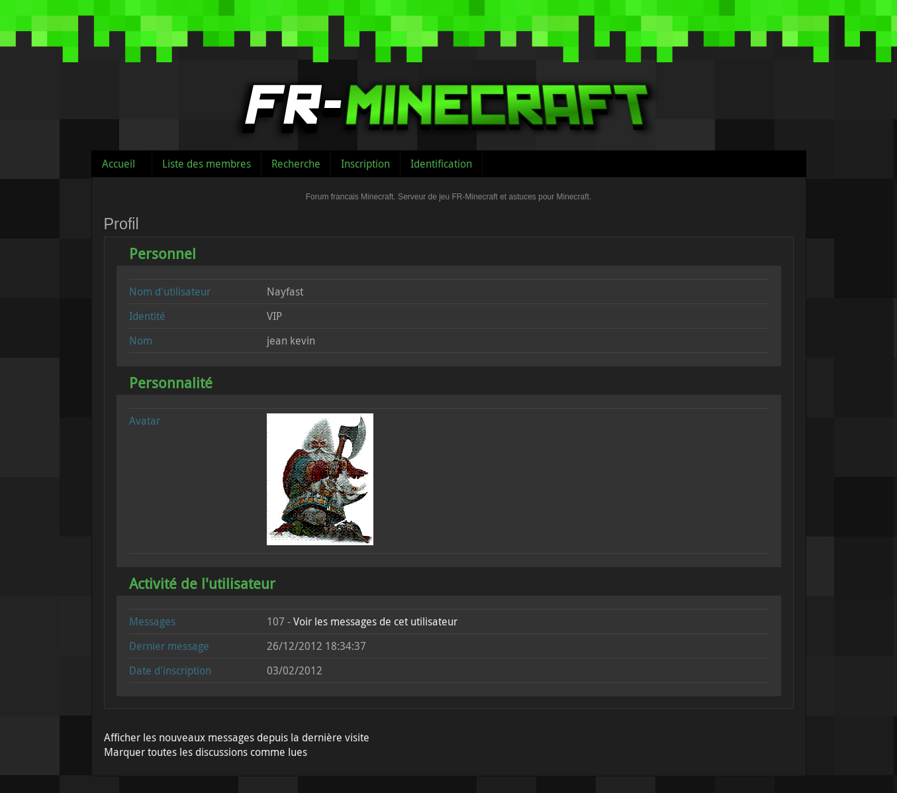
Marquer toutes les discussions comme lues (205, 752)
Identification (441, 163)
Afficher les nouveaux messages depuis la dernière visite (236, 737)
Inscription (365, 163)
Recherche (295, 163)
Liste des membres (206, 163)
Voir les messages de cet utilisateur (375, 621)
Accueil (118, 163)
